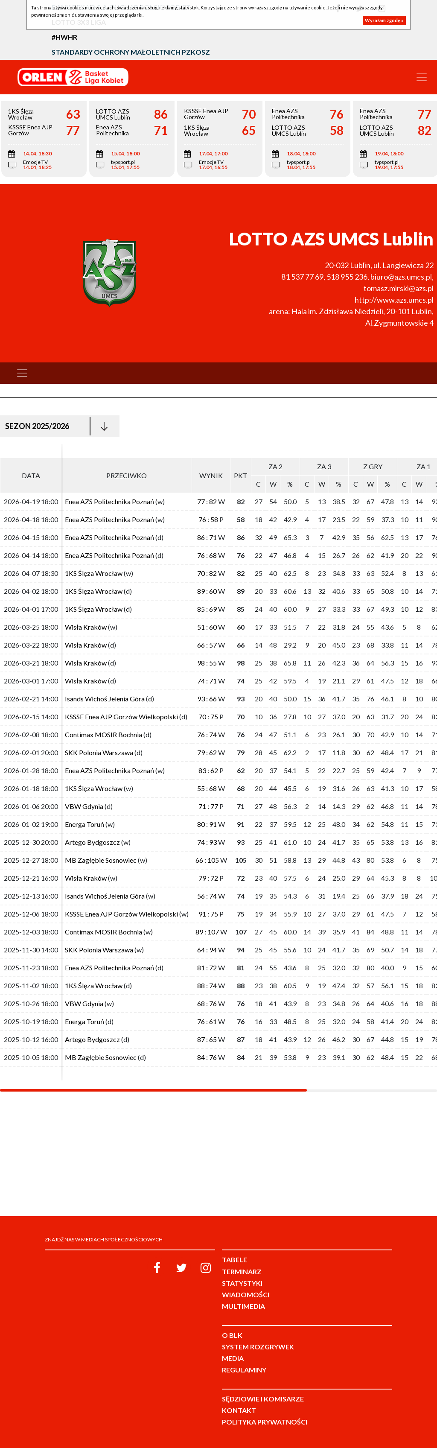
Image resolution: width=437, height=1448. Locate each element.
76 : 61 (207, 1021)
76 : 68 (207, 555)
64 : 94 (207, 950)
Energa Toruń (84, 824)
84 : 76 (207, 1057)
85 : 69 (207, 609)
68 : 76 (207, 1003)
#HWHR (64, 37)
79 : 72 (208, 878)
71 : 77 (208, 806)
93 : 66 (207, 699)
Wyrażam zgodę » (384, 20)
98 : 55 (207, 663)
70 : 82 (207, 573)
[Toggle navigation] (422, 77)
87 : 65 (207, 1039)
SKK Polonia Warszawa (99, 752)
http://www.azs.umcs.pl (394, 299)
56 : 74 (207, 896)
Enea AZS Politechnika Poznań (109, 501)
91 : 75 (208, 914)
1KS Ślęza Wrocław (93, 573)
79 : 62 (207, 752)
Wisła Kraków (86, 627)
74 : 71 (207, 681)
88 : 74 (207, 985)
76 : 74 (207, 734)
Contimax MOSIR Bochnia (103, 734)
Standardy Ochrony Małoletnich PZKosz (131, 52)
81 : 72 (207, 967)
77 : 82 (207, 501)
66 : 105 (207, 860)
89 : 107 (207, 932)
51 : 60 (207, 627)
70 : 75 (208, 716)
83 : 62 (208, 770)
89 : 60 (207, 591)
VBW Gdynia (85, 806)
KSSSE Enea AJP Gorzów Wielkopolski (121, 716)
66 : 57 (207, 645)
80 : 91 (207, 824)
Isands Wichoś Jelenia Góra (105, 699)
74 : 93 (207, 842)
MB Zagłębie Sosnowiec (101, 860)
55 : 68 (207, 788)
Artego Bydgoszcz (92, 842)
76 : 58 (208, 519)
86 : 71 (207, 537)
